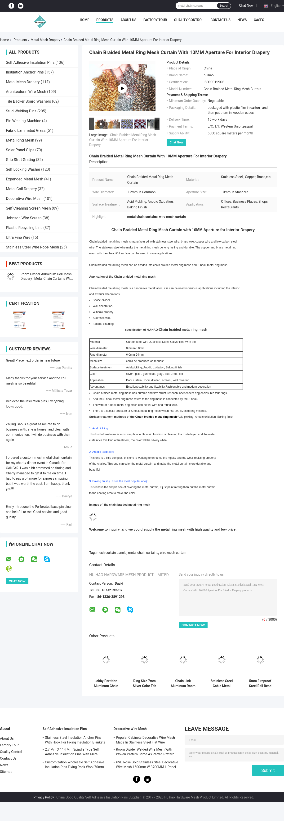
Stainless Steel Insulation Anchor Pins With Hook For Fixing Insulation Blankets (75, 740)
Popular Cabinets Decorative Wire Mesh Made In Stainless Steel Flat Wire (145, 740)
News (242, 20)
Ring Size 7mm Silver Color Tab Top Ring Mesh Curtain (144, 683)
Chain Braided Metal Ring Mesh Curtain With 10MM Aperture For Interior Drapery (122, 140)
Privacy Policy (43, 797)
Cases (259, 20)
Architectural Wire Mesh (26, 91)
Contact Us (220, 20)
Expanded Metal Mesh (24, 179)
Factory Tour (155, 20)
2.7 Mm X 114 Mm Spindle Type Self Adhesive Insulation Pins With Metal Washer (72, 752)
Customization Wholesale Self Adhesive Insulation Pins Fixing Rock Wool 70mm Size (74, 765)
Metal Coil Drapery (21, 189)
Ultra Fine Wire (18, 237)
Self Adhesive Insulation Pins (30, 62)
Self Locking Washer (23, 169)
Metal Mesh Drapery (45, 40)
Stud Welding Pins (21, 111)
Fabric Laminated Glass (25, 130)
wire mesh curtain (173, 553)
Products (104, 20)
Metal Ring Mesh (20, 140)
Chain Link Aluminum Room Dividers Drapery (183, 683)
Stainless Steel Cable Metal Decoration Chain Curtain (222, 683)
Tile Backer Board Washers (28, 101)
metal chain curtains (143, 553)
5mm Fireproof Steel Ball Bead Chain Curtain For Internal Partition (260, 683)
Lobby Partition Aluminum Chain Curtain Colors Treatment (105, 683)
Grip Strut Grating (20, 159)
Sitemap (6, 772)
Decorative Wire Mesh (24, 198)
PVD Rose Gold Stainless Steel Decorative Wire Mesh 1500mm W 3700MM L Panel (147, 764)
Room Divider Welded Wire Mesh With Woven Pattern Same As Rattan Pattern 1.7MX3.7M (145, 752)
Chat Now (246, 5)
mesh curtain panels (111, 553)
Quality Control (189, 20)
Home (84, 20)
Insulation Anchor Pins (25, 72)
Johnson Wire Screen (24, 218)
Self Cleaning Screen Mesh (28, 208)
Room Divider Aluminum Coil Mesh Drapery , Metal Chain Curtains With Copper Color (47, 278)
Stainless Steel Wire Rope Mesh (32, 247)
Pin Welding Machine (23, 121)
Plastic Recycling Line (24, 227)
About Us (128, 20)
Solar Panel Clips (20, 150)
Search (223, 5)
